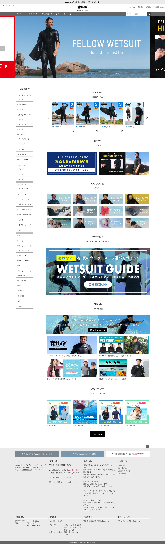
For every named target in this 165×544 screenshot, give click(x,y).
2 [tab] (79, 79)
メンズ (20, 99)
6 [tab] (85, 79)
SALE (19, 266)
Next (162, 48)
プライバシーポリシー (126, 517)
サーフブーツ (23, 144)
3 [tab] (81, 79)
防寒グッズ (22, 154)
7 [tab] (87, 79)
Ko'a (20, 286)
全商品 (19, 306)
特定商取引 (88, 517)
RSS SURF (22, 280)
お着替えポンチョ (24, 204)
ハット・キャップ (24, 194)
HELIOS (21, 296)
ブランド (20, 271)
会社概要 (53, 517)
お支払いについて (123, 471)
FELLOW (21, 275)
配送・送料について (124, 468)
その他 (20, 220)
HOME (18, 14)
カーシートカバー (24, 214)
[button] (48, 117)
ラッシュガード (22, 165)
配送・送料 (54, 461)
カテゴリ (33, 14)
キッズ (20, 110)
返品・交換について (124, 474)
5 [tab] (84, 79)
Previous (2, 48)
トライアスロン (22, 225)
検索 (149, 14)
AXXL (20, 301)
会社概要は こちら (55, 521)
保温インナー (23, 159)
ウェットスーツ (22, 95)
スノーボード (22, 241)
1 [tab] (77, 79)
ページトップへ (147, 446)
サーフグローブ (23, 139)
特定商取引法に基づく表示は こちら (96, 521)
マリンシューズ (23, 199)
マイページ (60, 14)
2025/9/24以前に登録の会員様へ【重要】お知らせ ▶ (82, 2)
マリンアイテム (22, 185)
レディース (22, 104)
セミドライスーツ (23, 115)
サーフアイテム (22, 135)
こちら (37, 521)
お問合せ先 (20, 517)
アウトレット (22, 246)
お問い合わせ (160, 7)
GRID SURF (22, 291)
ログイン (133, 7)
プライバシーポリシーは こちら (128, 521)
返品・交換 (88, 461)
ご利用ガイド (150, 7)
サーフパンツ (23, 189)
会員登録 (140, 7)
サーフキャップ (23, 149)
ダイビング (21, 230)
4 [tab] (82, 79)
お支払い (19, 461)
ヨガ (18, 235)
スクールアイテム (24, 209)
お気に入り (47, 14)
